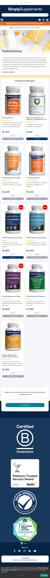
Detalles (13, 135)
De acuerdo (44, 575)
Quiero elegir (20, 575)
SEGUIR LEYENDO (8, 72)
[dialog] (25, 572)
